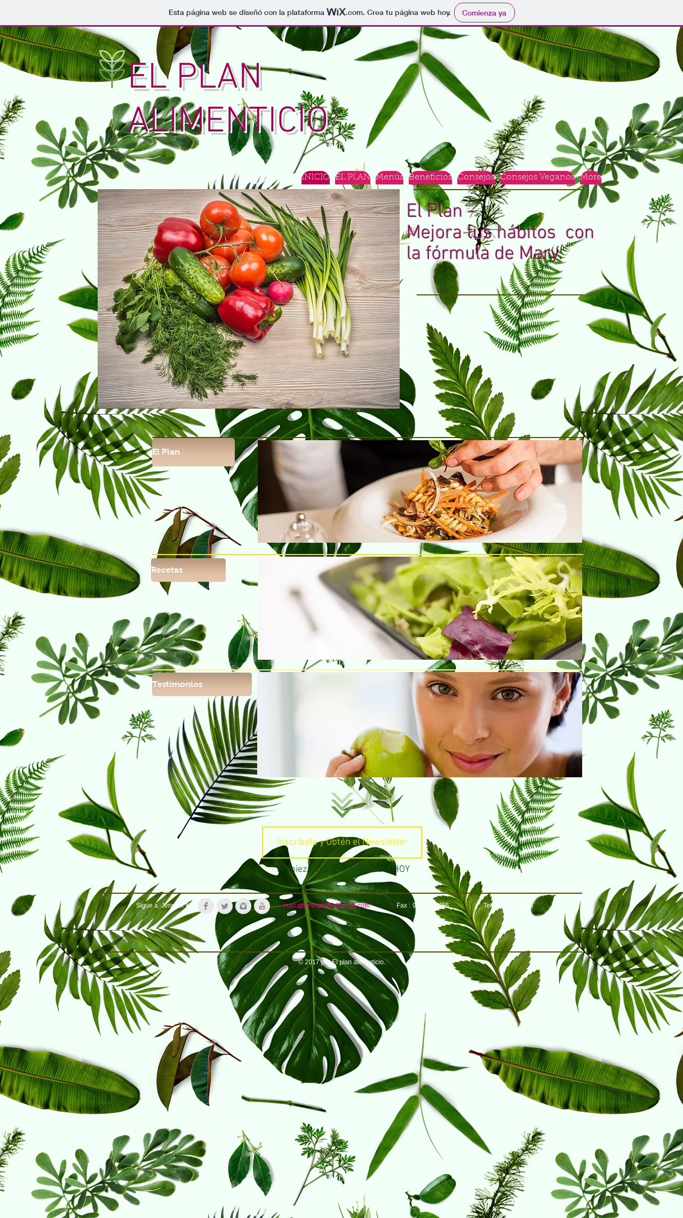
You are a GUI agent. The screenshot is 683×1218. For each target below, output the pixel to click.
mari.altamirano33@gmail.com (326, 905)
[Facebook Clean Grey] (206, 906)
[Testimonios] (202, 684)
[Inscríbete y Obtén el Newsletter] (342, 842)
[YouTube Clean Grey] (262, 906)
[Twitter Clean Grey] (225, 906)
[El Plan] (193, 452)
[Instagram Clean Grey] (243, 906)
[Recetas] (188, 570)
